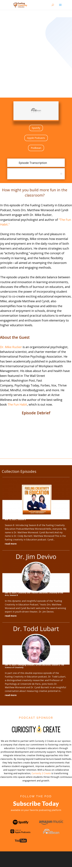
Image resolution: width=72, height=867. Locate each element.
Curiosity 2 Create (41, 773)
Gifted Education (43, 665)
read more (11, 543)
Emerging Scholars (26, 665)
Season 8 (22, 519)
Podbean (36, 148)
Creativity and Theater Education (33, 593)
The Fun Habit (17, 404)
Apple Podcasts (36, 138)
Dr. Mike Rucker (11, 347)
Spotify (36, 128)
